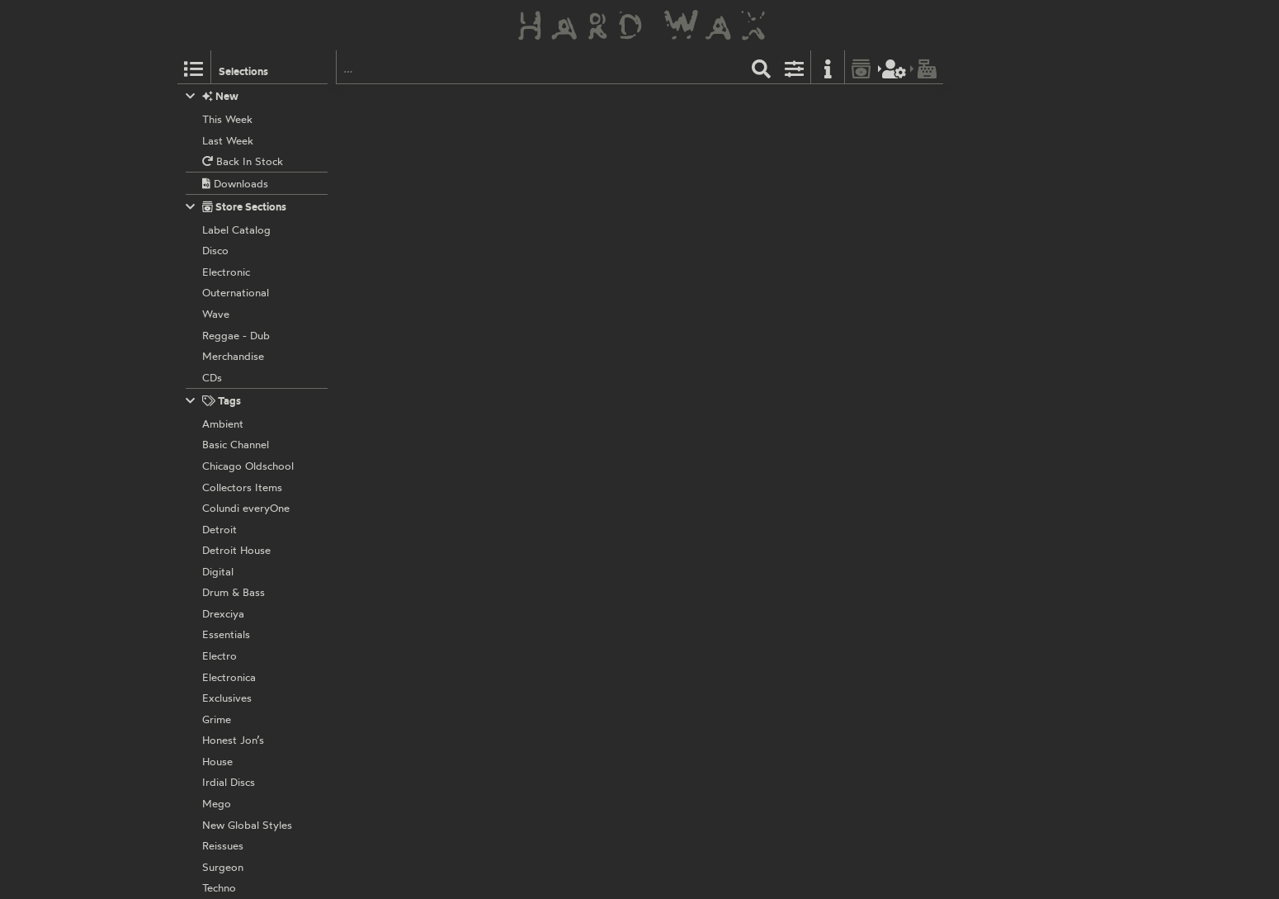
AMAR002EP (572, 211)
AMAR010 (564, 103)
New (212, 96)
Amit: (522, 121)
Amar (522, 103)
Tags (214, 401)
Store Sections (236, 207)
